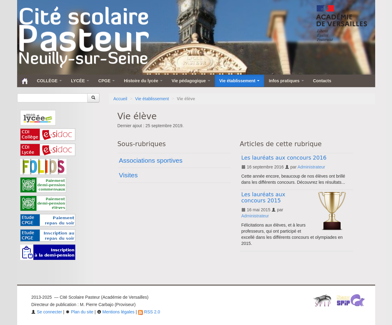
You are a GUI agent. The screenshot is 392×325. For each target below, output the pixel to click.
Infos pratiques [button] (286, 80)
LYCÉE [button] (80, 80)
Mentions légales (116, 311)
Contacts (322, 80)
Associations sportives (151, 160)
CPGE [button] (106, 80)
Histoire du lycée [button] (143, 80)
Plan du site (79, 311)
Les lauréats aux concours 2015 (263, 197)
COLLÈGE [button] (49, 80)
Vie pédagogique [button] (191, 80)
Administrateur (311, 166)
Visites (128, 175)
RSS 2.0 (149, 311)
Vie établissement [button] (239, 80)
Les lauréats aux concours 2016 (284, 158)
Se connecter (46, 311)
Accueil (120, 98)
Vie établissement (152, 98)
